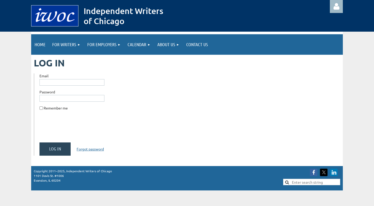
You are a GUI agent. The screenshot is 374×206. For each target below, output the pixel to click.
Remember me (56, 108)
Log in (336, 6)
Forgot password (90, 149)
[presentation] (78, 128)
